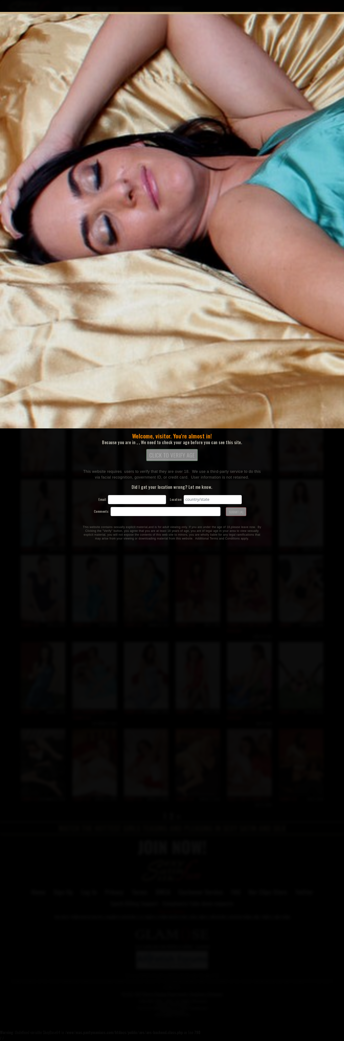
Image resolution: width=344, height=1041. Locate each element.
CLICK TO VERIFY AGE (172, 455)
